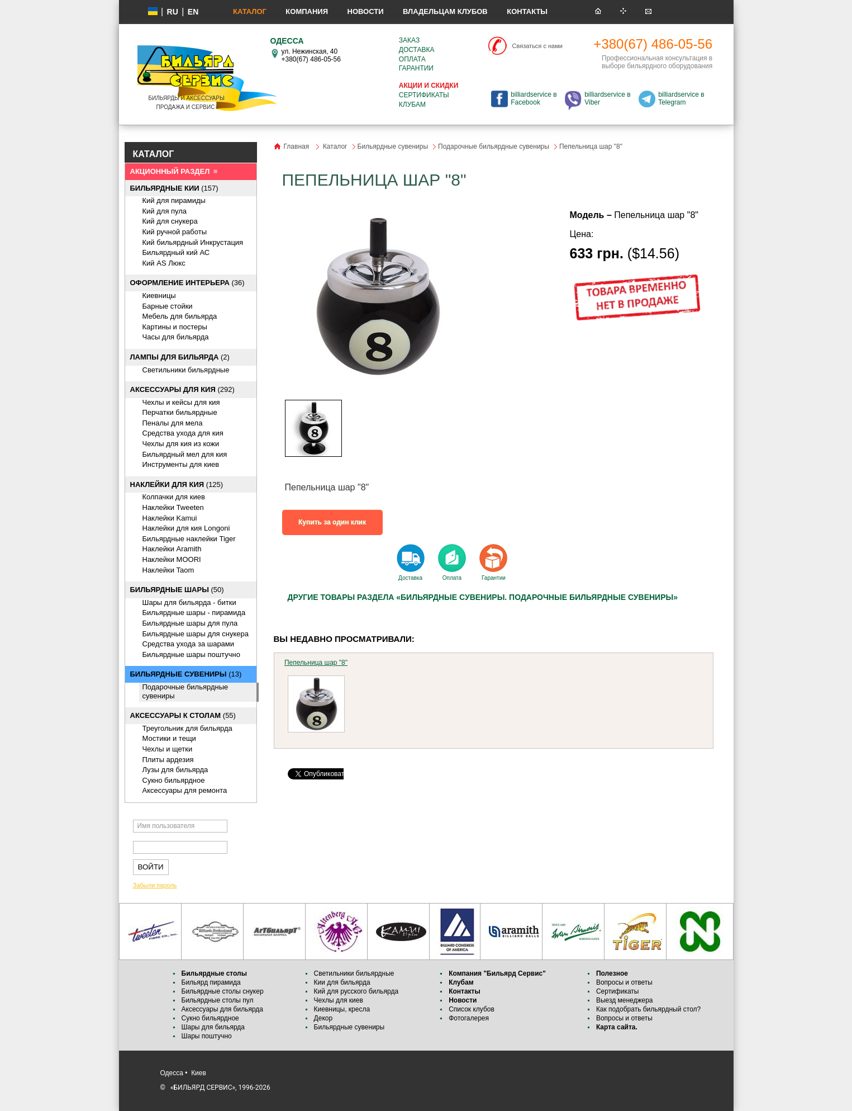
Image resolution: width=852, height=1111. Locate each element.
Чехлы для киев (338, 1000)
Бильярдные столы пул (218, 1000)
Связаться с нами (537, 45)
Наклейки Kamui (169, 518)
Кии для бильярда (342, 982)
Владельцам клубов (445, 11)
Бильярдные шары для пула (190, 623)
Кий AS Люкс (163, 263)
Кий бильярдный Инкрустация (193, 242)
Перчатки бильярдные (179, 412)
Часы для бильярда (175, 337)
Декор (323, 1018)
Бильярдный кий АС (176, 252)
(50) (177, 589)
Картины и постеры (174, 327)
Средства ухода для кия (182, 433)
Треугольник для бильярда (187, 728)
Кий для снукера (170, 221)
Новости (366, 11)
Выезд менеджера (624, 1000)
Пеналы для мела (172, 423)
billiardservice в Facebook (533, 98)
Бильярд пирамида (211, 982)
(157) (174, 188)
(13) (186, 674)
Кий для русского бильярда (356, 991)
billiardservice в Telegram (681, 98)
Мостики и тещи (169, 738)
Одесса (171, 1073)
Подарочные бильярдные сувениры (493, 146)
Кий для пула (164, 211)
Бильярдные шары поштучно (191, 654)
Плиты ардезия (168, 759)
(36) (187, 282)
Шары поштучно (207, 1036)
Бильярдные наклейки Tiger (189, 539)
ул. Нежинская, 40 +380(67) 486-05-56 (311, 55)
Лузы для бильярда (175, 769)
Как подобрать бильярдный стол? (648, 1009)
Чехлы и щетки (167, 749)
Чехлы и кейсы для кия (181, 402)
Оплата (412, 59)
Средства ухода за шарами (188, 644)
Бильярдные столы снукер (223, 991)
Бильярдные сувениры (393, 146)
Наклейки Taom (168, 570)
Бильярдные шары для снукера (195, 634)
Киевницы (159, 295)
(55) (183, 715)
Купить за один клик (332, 522)
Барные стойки (167, 306)
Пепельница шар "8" (316, 662)
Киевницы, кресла (342, 1009)
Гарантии (416, 68)
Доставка (417, 50)
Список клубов (471, 1009)
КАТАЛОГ (153, 154)
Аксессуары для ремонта (184, 790)
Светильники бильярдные (186, 370)
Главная (297, 146)
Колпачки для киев (173, 497)
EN (193, 11)
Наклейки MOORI (171, 559)
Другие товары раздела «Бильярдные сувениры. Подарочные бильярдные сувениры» (483, 597)
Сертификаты (424, 95)
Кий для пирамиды (174, 200)
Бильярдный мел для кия (184, 454)
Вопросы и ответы (624, 982)
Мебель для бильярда (179, 316)
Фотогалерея (469, 1018)
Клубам (412, 104)
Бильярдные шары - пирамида (194, 612)
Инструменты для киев (181, 464)
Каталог (249, 11)
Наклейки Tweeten (173, 507)
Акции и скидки (428, 85)
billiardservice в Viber (607, 98)
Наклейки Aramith (172, 549)
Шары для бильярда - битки (189, 602)
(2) (180, 357)
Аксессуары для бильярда (222, 1009)
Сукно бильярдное (173, 780)
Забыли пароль (155, 885)
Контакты (527, 11)
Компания (306, 11)
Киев (198, 1073)
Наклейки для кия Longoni (186, 528)
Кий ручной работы (174, 232)
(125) (176, 484)
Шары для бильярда (213, 1027)
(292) (182, 389)
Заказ (409, 40)
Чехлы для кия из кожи (181, 443)
